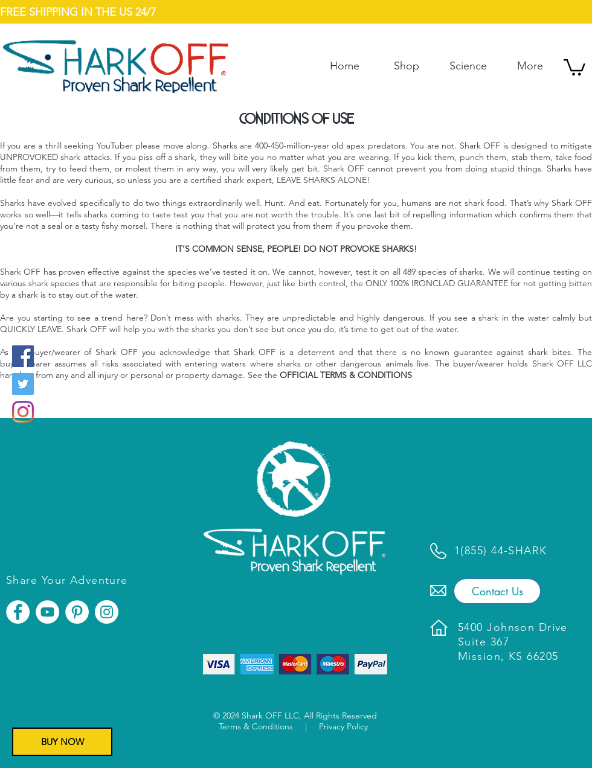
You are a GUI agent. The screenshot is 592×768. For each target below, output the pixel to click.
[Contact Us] (497, 591)
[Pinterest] (77, 612)
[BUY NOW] (62, 742)
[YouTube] (47, 612)
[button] (574, 66)
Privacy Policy (343, 726)
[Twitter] (23, 384)
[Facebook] (23, 356)
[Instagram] (23, 412)
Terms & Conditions (256, 726)
